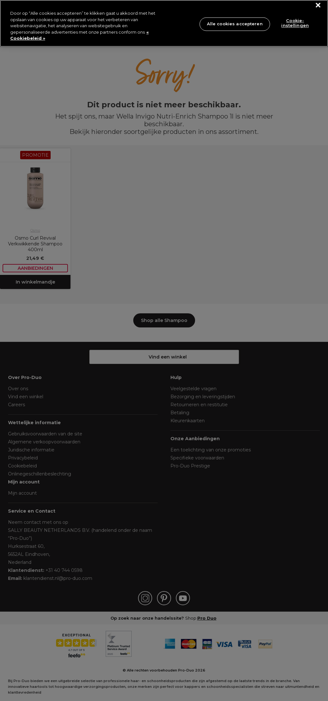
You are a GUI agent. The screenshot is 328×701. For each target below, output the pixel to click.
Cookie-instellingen (295, 23)
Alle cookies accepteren (235, 23)
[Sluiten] (318, 5)
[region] (164, 23)
